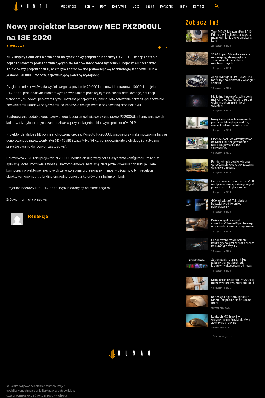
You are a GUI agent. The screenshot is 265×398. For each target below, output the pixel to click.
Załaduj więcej (222, 336)
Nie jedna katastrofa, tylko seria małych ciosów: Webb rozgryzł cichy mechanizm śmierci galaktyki (231, 101)
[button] (217, 6)
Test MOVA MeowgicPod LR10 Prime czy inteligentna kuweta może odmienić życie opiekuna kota (231, 36)
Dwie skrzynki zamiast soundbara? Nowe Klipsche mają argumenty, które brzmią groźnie (232, 223)
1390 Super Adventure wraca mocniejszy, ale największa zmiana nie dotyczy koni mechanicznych (230, 59)
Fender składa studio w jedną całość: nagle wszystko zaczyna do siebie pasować (232, 164)
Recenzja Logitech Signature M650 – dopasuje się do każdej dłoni (231, 300)
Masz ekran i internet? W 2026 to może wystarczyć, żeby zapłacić (232, 281)
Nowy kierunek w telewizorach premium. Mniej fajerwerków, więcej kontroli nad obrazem (231, 122)
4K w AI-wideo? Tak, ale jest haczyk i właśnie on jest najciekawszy (229, 204)
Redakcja (38, 216)
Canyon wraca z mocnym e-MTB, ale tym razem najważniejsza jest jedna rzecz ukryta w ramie (232, 184)
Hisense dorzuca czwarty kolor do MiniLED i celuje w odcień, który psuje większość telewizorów (231, 143)
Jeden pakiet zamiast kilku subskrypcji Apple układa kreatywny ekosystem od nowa (231, 263)
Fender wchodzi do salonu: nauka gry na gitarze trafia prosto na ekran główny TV (232, 243)
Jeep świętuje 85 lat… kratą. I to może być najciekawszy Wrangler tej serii (233, 80)
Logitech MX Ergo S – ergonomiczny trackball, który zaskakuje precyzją (230, 319)
